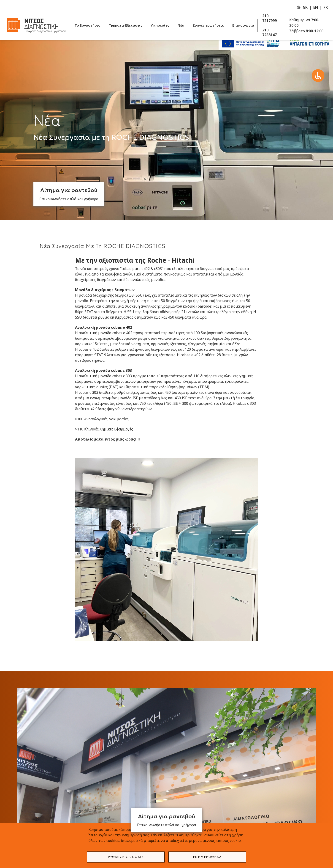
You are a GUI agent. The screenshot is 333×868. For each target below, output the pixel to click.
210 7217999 (269, 18)
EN (315, 7)
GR (305, 7)
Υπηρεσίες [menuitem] (160, 25)
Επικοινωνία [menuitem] (243, 25)
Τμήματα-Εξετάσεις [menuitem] (125, 25)
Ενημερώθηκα (207, 856)
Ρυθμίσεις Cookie (126, 856)
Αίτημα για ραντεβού (68, 190)
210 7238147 (269, 32)
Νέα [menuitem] (181, 25)
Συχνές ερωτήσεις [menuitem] (208, 25)
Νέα (47, 120)
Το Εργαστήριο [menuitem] (87, 25)
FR (326, 7)
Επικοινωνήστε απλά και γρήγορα (68, 198)
